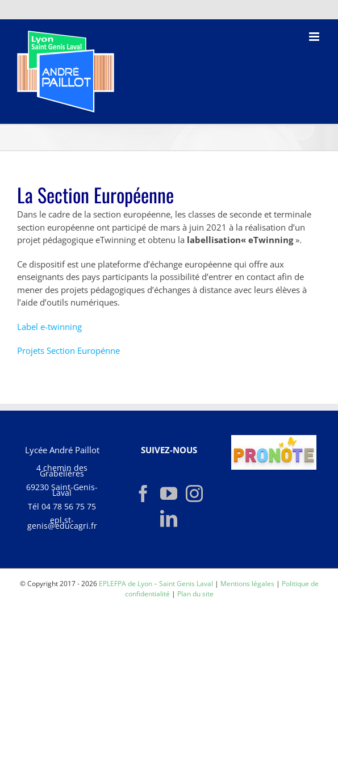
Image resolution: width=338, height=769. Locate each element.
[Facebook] (143, 493)
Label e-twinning (49, 326)
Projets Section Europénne (68, 350)
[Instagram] (194, 493)
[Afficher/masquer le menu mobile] (315, 37)
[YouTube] (168, 493)
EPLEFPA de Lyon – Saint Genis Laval (156, 583)
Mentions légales (247, 583)
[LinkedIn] (168, 518)
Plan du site (195, 594)
